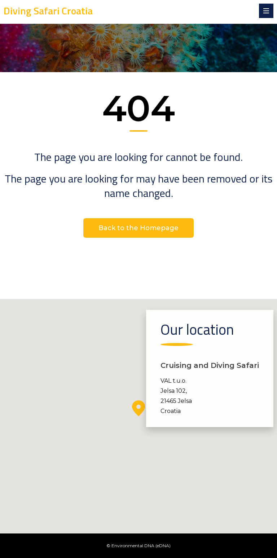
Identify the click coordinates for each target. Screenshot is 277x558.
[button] (138, 408)
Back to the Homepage (138, 228)
